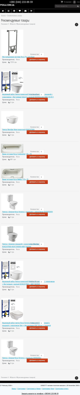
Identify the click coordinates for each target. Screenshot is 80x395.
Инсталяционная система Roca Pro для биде (18, 57)
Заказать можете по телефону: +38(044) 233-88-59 (40, 394)
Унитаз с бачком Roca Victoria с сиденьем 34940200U (21, 358)
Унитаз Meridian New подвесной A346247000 (18, 130)
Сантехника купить (61, 389)
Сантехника (21, 389)
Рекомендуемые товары (14, 15)
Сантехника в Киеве (34, 389)
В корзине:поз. (70, 2)
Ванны (14, 389)
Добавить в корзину (37, 59)
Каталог (3, 15)
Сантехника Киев (48, 389)
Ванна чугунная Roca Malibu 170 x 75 (15, 179)
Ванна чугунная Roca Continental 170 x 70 (17, 154)
